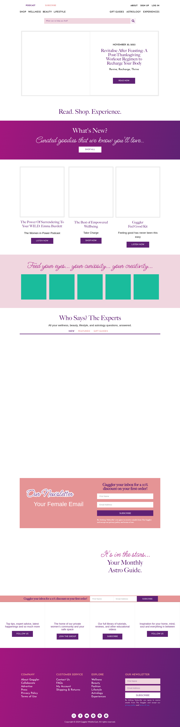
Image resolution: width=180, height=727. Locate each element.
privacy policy (114, 522)
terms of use (129, 522)
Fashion (96, 686)
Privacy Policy (29, 693)
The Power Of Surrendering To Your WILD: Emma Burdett (42, 224)
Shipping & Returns (68, 690)
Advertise (26, 686)
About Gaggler (30, 680)
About (134, 6)
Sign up (144, 6)
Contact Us (63, 680)
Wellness (34, 12)
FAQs (59, 683)
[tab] (71, 332)
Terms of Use (29, 696)
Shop (23, 12)
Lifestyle (60, 12)
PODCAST (30, 5)
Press (24, 690)
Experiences (151, 12)
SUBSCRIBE (50, 5)
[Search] (133, 21)
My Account (63, 686)
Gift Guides (117, 12)
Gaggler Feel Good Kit (138, 224)
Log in (155, 6)
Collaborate (28, 683)
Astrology (133, 12)
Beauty (47, 12)
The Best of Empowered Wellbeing (91, 224)
